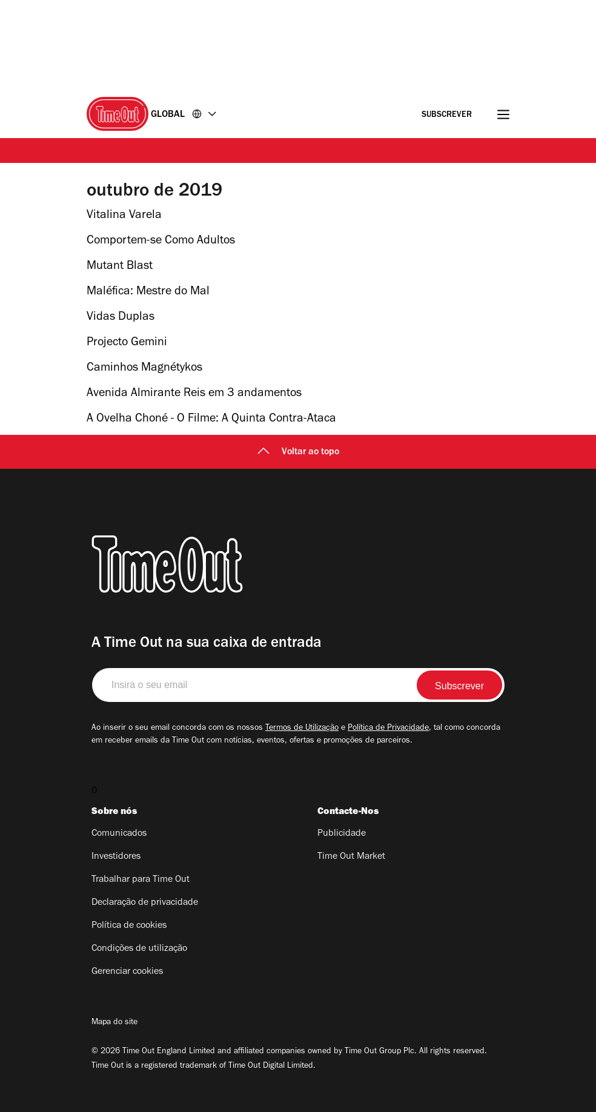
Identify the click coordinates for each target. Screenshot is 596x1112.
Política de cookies (129, 926)
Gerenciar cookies (127, 972)
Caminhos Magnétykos (144, 369)
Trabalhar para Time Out (140, 880)
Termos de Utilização (302, 728)
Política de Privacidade (388, 728)
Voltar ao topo (298, 452)
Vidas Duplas (120, 318)
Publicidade (341, 834)
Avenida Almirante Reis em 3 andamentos (194, 394)
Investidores (116, 857)
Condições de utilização (139, 949)
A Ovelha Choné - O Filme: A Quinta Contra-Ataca (211, 420)
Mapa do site (114, 1023)
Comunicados (119, 834)
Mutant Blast (120, 267)
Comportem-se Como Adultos (161, 242)
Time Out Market (351, 857)
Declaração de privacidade (144, 903)
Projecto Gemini (127, 343)
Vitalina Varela (124, 216)
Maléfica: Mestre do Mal (148, 292)
